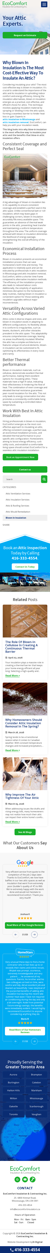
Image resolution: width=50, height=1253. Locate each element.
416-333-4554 (25, 1249)
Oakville (13, 1106)
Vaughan (36, 1114)
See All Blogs (25, 832)
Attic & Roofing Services (17, 505)
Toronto (13, 1114)
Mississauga (36, 1098)
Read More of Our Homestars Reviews (25, 1031)
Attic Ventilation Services (18, 493)
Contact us (25, 469)
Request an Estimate (25, 35)
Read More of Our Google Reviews (25, 925)
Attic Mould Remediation (18, 511)
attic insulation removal (16, 122)
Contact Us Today (25, 566)
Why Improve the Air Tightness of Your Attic (22, 796)
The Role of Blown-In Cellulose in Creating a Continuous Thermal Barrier (21, 647)
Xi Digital (38, 1242)
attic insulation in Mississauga (19, 119)
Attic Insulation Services (17, 499)
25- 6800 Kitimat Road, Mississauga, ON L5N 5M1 (25, 1199)
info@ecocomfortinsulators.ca (25, 1209)
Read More (12, 675)
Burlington (13, 1082)
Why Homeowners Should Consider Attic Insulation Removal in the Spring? (23, 723)
